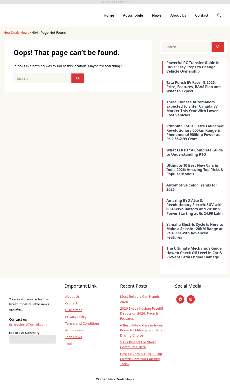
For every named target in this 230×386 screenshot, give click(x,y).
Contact (201, 15)
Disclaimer (73, 310)
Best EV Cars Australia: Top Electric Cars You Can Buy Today (141, 358)
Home (109, 15)
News (156, 15)
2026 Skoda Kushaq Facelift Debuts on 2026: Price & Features (141, 313)
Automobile (133, 15)
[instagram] (191, 299)
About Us (178, 15)
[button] (219, 15)
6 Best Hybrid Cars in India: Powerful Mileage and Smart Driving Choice (142, 330)
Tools (69, 343)
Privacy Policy (75, 316)
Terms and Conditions (82, 323)
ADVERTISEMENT (115, 2)
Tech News (73, 337)
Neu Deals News (16, 32)
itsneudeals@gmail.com (28, 324)
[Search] (77, 78)
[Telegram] (180, 299)
